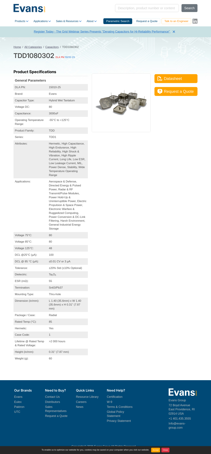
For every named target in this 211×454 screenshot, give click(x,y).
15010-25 (70, 57)
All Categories (33, 47)
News (79, 407)
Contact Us (52, 396)
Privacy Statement (119, 421)
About (92, 21)
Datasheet (169, 78)
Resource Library (87, 396)
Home (17, 47)
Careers (81, 402)
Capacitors (52, 47)
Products (21, 21)
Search (189, 8)
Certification (114, 396)
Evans (18, 396)
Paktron (19, 407)
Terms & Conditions (120, 407)
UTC (17, 411)
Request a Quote (147, 21)
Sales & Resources (68, 21)
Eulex (18, 402)
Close (165, 450)
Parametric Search (117, 21)
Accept (156, 450)
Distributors (52, 402)
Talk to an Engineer (176, 21)
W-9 (109, 402)
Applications (42, 21)
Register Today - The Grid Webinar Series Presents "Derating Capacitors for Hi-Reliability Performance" (102, 31)
